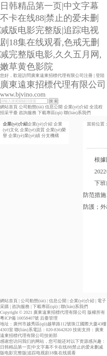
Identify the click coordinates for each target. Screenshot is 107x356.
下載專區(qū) (50, 112)
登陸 (100, 75)
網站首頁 (9, 107)
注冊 (88, 75)
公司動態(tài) (31, 107)
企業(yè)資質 (32, 129)
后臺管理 (49, 318)
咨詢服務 (27, 112)
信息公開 (54, 107)
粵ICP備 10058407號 (19, 318)
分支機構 (50, 135)
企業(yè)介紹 (76, 107)
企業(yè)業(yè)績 (24, 135)
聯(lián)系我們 (77, 112)
